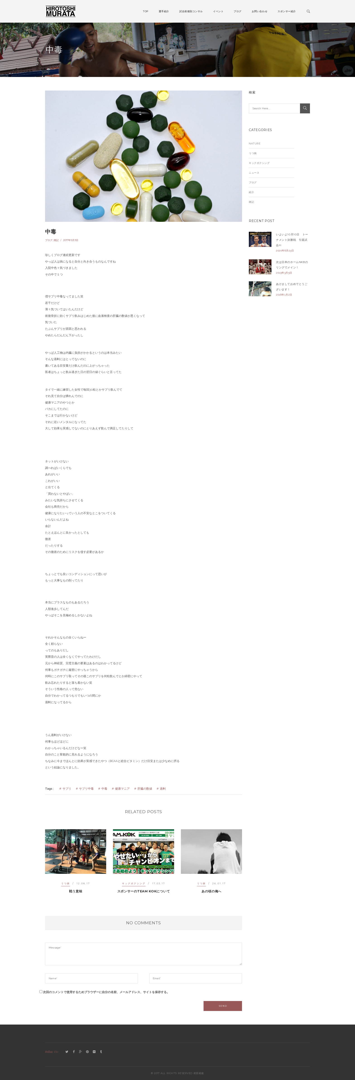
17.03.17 (158, 883)
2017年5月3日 (70, 240)
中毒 (50, 231)
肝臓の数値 (144, 788)
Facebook (74, 1052)
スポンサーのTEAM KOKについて (143, 891)
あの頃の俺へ (211, 891)
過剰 (163, 788)
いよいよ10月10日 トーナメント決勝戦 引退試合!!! (292, 240)
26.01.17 (219, 883)
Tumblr (101, 1052)
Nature (254, 143)
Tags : (49, 788)
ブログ (49, 240)
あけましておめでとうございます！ (291, 286)
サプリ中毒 (86, 788)
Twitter (67, 1052)
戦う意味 (75, 891)
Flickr (94, 1052)
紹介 (251, 192)
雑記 (56, 240)
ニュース (254, 172)
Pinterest (87, 1052)
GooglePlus (80, 1052)
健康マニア (122, 788)
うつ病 (65, 883)
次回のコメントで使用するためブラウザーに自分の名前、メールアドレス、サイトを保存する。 (106, 992)
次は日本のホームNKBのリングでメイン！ (292, 264)
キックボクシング (134, 883)
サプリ (66, 788)
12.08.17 (83, 883)
